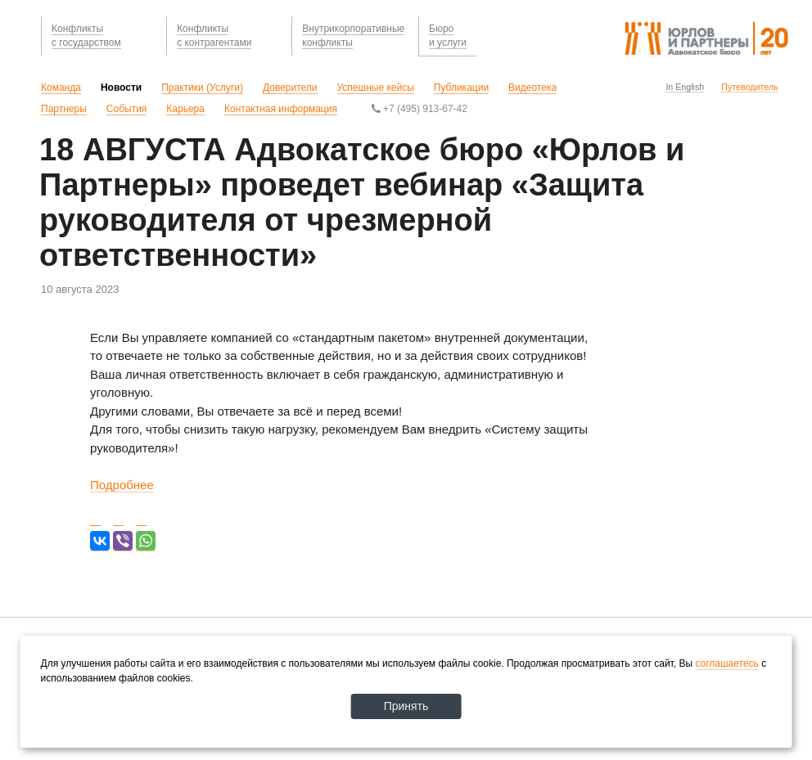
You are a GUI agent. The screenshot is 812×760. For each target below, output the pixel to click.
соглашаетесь (726, 663)
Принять (406, 706)
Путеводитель (749, 87)
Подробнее (122, 485)
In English (684, 87)
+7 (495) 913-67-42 (419, 109)
